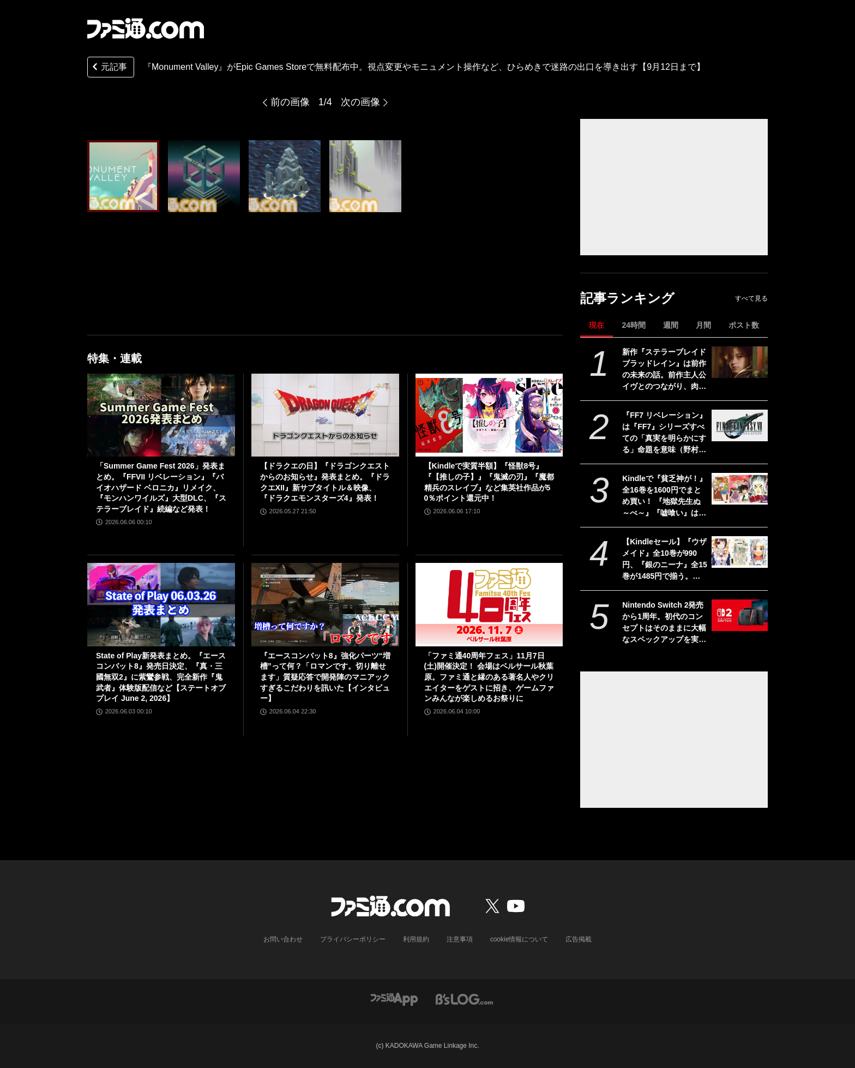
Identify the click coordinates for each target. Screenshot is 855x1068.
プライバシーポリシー (353, 939)
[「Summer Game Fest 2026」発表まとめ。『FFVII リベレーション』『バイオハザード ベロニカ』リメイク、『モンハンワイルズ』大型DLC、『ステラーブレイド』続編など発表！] (161, 415)
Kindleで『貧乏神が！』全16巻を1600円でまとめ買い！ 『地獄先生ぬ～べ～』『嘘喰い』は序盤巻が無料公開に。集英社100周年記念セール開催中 (664, 496)
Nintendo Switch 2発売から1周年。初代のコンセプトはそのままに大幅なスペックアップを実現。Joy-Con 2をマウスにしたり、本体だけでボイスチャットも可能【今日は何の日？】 (664, 623)
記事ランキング (627, 298)
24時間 (634, 325)
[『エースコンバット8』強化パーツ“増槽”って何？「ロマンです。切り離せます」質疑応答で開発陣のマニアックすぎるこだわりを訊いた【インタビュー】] (325, 604)
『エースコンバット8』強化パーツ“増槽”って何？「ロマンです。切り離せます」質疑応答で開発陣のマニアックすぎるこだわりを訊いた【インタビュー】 (325, 677)
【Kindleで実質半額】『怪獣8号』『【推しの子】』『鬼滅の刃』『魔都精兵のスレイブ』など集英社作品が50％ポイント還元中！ (489, 481)
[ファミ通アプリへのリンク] (394, 998)
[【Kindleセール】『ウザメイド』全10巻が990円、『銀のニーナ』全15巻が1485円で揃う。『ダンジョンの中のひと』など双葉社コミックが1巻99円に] (740, 552)
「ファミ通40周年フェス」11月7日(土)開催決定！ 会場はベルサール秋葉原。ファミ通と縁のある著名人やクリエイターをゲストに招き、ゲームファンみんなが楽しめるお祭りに (489, 677)
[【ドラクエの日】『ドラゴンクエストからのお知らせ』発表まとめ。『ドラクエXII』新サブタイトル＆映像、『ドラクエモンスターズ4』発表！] (325, 415)
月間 (703, 325)
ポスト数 (743, 325)
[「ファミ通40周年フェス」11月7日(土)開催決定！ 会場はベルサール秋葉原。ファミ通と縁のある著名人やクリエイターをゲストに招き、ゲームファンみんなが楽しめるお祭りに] (489, 604)
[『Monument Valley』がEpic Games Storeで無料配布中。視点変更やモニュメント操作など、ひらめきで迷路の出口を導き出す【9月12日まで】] (123, 176)
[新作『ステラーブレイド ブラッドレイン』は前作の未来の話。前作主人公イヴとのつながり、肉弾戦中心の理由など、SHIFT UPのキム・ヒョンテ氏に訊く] (740, 362)
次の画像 (360, 102)
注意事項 (460, 939)
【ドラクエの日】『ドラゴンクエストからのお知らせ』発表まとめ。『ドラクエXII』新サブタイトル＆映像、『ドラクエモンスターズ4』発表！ (325, 481)
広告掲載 (578, 939)
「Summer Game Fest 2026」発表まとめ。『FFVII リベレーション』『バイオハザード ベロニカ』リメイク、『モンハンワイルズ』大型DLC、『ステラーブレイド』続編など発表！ (161, 487)
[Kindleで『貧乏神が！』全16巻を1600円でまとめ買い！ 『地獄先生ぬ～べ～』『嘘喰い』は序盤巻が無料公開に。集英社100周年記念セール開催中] (740, 489)
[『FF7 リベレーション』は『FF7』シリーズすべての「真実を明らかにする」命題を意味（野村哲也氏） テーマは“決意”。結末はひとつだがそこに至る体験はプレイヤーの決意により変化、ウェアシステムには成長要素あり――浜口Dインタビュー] (740, 425)
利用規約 (416, 939)
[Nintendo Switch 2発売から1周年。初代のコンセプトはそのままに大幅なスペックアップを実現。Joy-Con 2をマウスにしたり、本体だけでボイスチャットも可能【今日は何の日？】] (740, 615)
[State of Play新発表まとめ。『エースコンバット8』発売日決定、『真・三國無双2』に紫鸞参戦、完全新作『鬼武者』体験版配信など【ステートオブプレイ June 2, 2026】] (161, 604)
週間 (670, 325)
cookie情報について (519, 939)
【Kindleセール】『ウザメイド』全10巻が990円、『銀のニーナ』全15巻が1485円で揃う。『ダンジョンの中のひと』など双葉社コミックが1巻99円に (664, 559)
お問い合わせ (283, 939)
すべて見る (751, 298)
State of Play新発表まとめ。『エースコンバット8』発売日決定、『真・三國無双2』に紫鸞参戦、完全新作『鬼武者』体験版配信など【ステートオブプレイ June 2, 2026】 (161, 677)
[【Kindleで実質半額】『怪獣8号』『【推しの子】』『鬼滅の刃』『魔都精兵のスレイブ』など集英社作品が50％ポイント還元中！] (489, 415)
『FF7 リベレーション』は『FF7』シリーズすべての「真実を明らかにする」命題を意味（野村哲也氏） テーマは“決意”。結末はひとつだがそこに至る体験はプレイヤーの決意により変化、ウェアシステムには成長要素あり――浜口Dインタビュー (664, 433)
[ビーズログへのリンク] (464, 998)
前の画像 (290, 102)
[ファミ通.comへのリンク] (145, 28)
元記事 (108, 68)
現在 (596, 325)
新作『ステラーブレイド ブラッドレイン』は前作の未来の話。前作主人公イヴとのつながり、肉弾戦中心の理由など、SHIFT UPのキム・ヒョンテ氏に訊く (664, 369)
